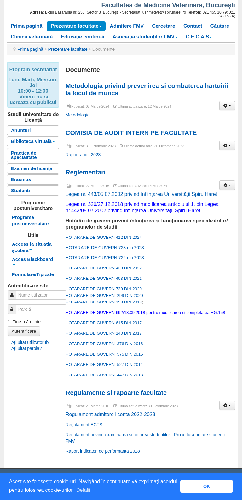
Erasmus (21, 179)
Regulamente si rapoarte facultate (116, 392)
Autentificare (24, 331)
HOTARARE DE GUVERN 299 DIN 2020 (104, 295)
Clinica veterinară (32, 36)
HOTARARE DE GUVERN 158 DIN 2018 (104, 302)
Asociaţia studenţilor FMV (144, 36)
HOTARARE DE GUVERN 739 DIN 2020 (104, 288)
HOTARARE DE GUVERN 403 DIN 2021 (104, 278)
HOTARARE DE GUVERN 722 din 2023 (105, 257)
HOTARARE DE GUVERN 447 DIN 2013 (104, 375)
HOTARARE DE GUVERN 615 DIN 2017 (104, 323)
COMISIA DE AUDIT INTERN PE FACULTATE (131, 132)
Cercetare (163, 26)
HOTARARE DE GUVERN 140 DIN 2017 (104, 333)
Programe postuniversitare (30, 220)
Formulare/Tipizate (33, 274)
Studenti (20, 190)
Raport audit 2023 (83, 154)
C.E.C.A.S (199, 36)
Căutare (219, 26)
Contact (192, 26)
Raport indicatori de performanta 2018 (103, 451)
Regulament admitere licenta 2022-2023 (110, 414)
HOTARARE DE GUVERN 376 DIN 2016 (104, 343)
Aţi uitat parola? (26, 348)
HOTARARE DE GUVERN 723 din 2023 (105, 247)
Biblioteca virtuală (33, 141)
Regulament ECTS (84, 424)
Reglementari (86, 172)
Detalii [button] (83, 490)
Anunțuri (21, 130)
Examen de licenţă (31, 168)
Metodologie (77, 114)
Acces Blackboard (32, 261)
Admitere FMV (127, 26)
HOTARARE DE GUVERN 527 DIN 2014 (104, 364)
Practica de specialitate (24, 155)
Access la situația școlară (32, 247)
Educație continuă (82, 36)
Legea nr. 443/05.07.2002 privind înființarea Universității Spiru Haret (141, 194)
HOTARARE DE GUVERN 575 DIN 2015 (104, 354)
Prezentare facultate (75, 26)
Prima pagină (26, 26)
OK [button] (206, 486)
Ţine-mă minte (27, 321)
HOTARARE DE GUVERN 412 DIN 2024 (104, 237)
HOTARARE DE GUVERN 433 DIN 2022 (104, 268)
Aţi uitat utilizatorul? (30, 342)
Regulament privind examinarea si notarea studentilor (118, 434)
